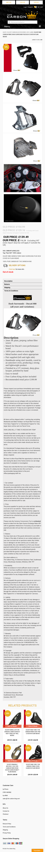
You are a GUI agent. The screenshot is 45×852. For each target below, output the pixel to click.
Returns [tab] (7, 284)
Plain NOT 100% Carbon (13, 253)
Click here (12, 269)
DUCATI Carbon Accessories (16, 32)
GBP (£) (8, 2)
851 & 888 (30, 32)
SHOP (4, 32)
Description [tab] (8, 281)
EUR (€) (36, 2)
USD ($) (22, 2)
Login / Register (28, 7)
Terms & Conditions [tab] (11, 291)
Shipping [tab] (7, 287)
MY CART (39, 7)
